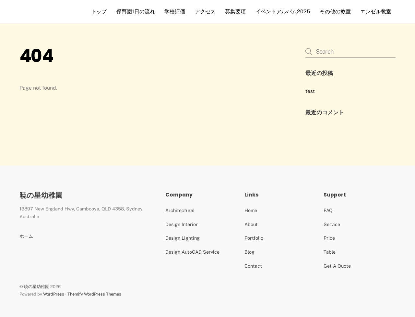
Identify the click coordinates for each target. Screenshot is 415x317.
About (251, 224)
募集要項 (235, 11)
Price (329, 238)
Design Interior (181, 224)
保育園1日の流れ (135, 11)
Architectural (180, 210)
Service (332, 224)
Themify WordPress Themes (94, 294)
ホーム (26, 236)
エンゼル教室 (375, 11)
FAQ (328, 210)
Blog (249, 252)
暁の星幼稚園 (36, 286)
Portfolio (253, 238)
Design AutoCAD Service (192, 252)
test (310, 91)
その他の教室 (335, 11)
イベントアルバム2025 (282, 11)
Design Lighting (182, 238)
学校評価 (174, 11)
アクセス (205, 11)
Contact (253, 266)
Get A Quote (337, 266)
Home (250, 210)
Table (330, 252)
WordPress (53, 294)
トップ (99, 11)
